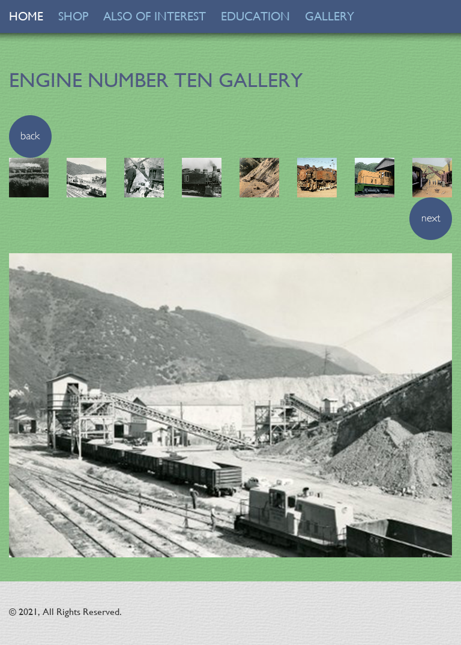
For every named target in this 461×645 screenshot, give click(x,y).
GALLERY (329, 16)
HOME (26, 16)
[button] (30, 135)
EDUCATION (255, 16)
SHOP (73, 16)
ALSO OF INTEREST (154, 16)
